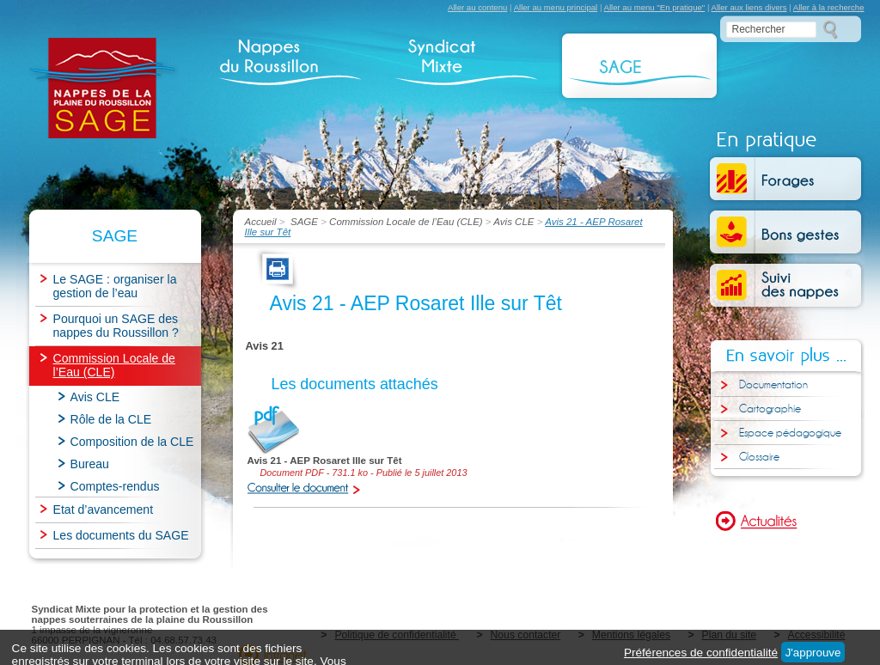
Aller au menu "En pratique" (655, 7)
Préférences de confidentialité (701, 652)
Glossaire (759, 457)
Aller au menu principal (556, 7)
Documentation (773, 385)
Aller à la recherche (829, 7)
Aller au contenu (477, 7)
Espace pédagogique (790, 433)
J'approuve (813, 652)
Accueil (262, 222)
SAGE (304, 222)
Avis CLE (513, 222)
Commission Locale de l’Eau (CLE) (406, 222)
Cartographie (770, 409)
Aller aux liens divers (749, 7)
